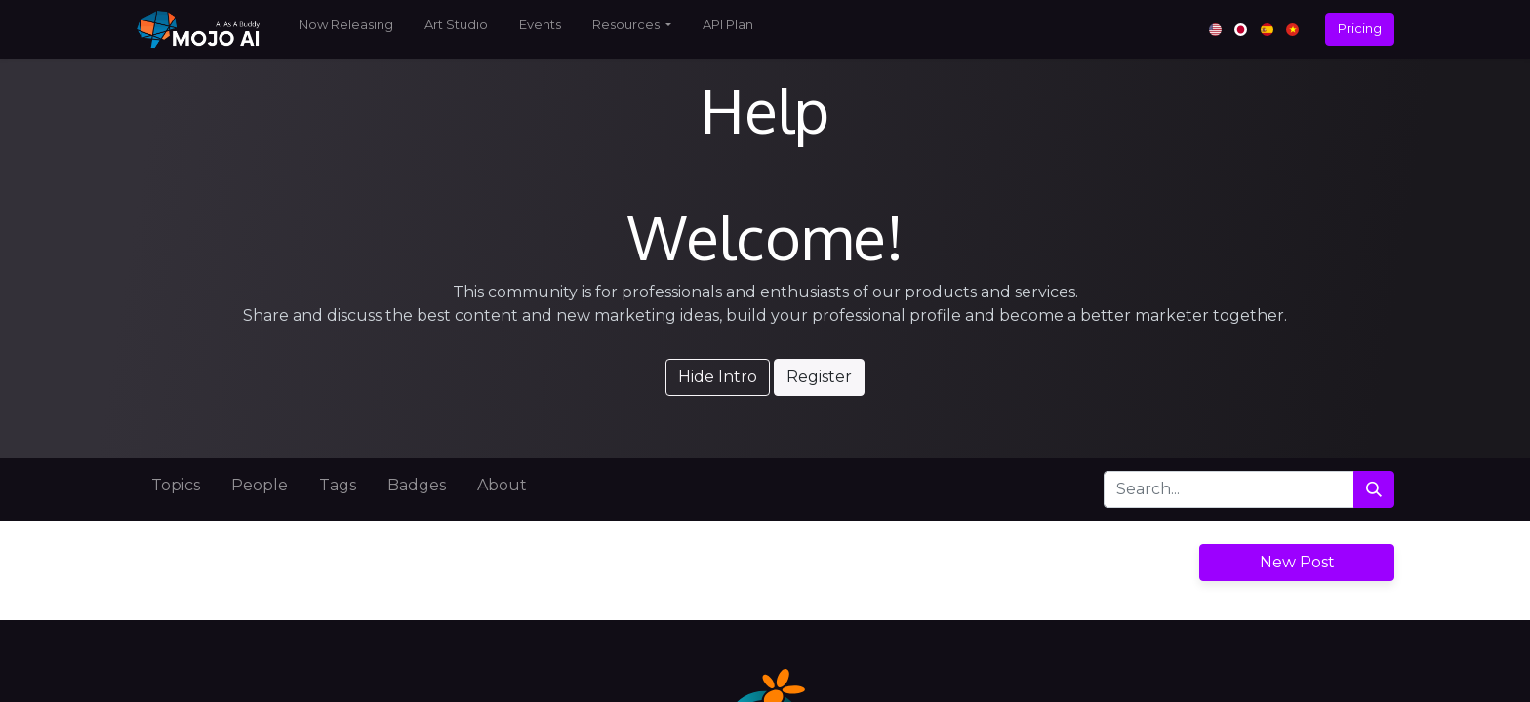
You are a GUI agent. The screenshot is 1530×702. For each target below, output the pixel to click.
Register (819, 377)
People (259, 485)
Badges (416, 485)
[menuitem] (346, 29)
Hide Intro (717, 377)
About (502, 485)
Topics (175, 485)
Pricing (1360, 28)
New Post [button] (1297, 562)
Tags (337, 485)
